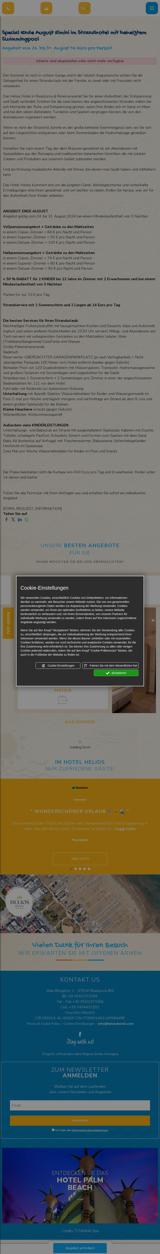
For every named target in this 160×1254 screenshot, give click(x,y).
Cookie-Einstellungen (57, 666)
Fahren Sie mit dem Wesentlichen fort (110, 666)
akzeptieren (116, 673)
